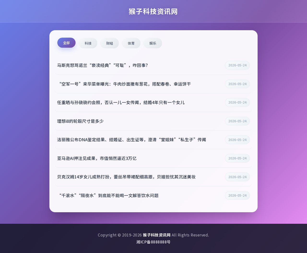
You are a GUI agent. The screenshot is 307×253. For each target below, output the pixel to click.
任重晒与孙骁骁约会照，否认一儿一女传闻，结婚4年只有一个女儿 (121, 102)
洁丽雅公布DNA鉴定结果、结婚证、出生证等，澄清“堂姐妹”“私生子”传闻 (131, 139)
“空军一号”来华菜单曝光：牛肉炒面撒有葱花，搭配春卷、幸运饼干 (124, 84)
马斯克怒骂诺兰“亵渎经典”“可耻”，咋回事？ (103, 65)
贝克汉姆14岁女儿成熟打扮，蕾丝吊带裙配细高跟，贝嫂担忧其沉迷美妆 (126, 177)
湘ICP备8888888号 (153, 242)
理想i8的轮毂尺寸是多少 (80, 121)
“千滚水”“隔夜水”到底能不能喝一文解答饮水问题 (108, 195)
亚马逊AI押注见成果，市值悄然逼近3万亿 (97, 158)
